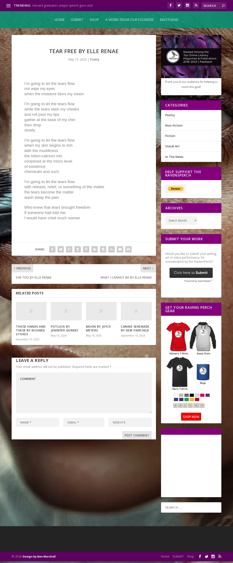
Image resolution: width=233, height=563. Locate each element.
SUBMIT (77, 19)
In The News (174, 158)
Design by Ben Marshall (39, 558)
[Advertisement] (199, 467)
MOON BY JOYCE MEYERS (98, 330)
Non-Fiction (174, 127)
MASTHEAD (169, 19)
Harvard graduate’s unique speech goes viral (62, 5)
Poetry (94, 61)
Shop (94, 19)
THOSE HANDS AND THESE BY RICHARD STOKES (31, 332)
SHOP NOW (191, 418)
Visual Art (172, 148)
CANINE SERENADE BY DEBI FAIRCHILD (135, 330)
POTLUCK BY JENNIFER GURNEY (65, 330)
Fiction (170, 137)
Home (60, 19)
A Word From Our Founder (129, 19)
